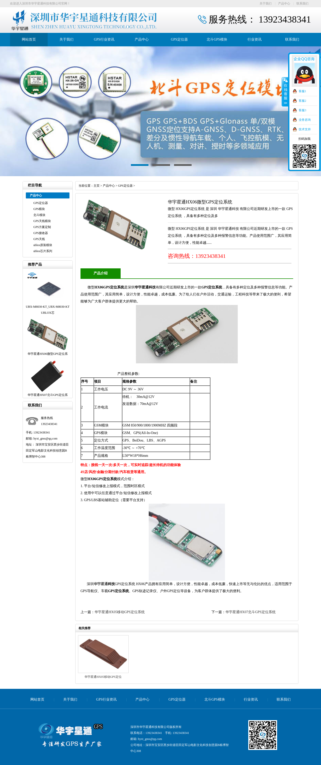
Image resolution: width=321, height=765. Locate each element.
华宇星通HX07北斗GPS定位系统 (250, 612)
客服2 (302, 100)
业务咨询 (305, 120)
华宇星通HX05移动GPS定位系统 (121, 612)
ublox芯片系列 (42, 251)
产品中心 (284, 3)
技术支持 (305, 129)
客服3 (302, 110)
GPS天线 (39, 239)
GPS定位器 (179, 39)
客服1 (302, 91)
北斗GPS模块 (217, 39)
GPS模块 (39, 209)
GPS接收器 (40, 233)
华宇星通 (101, 584)
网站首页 (29, 39)
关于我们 (266, 3)
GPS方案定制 (42, 227)
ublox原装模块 (42, 245)
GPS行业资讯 (104, 39)
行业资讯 (255, 39)
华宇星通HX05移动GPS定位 (103, 677)
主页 (97, 185)
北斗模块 (39, 215)
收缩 (285, 92)
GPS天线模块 (42, 221)
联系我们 (302, 3)
